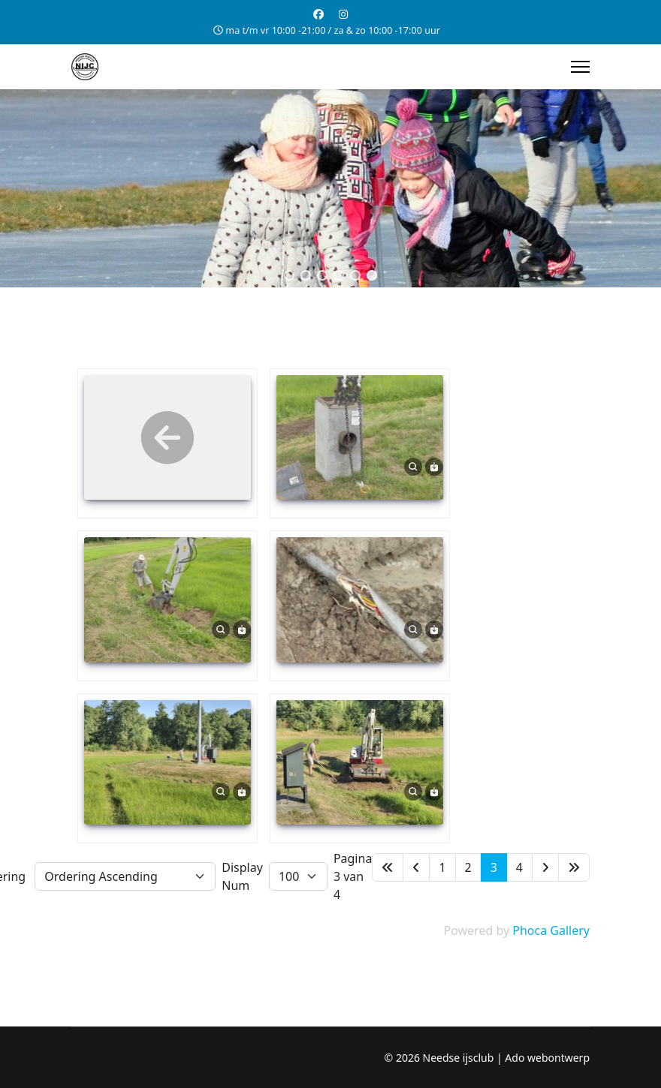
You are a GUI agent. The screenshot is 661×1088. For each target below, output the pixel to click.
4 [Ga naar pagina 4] (519, 867)
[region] (330, 188)
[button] (289, 275)
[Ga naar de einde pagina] (574, 867)
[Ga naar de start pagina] (387, 867)
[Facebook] (318, 14)
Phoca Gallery (551, 930)
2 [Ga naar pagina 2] (468, 867)
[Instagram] (343, 14)
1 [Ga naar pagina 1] (442, 867)
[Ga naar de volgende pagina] (545, 867)
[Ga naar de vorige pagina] (416, 867)
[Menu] (580, 66)
